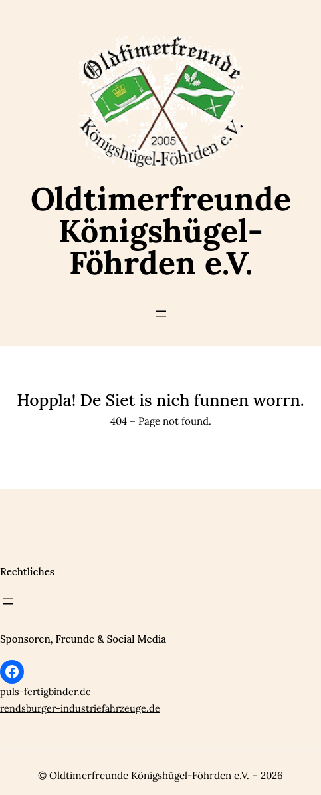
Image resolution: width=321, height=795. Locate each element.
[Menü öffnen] (161, 314)
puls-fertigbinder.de (45, 692)
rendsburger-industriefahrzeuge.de (80, 708)
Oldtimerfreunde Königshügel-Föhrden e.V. (161, 230)
